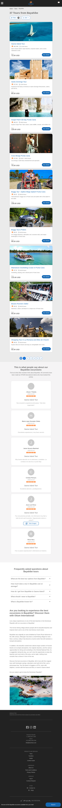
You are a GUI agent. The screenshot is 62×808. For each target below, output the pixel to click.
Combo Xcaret (31, 760)
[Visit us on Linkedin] (34, 728)
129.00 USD (15, 129)
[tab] (29, 39)
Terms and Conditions (31, 770)
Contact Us (31, 788)
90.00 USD (15, 313)
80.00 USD (15, 93)
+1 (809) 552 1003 (31, 735)
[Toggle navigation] (3, 3)
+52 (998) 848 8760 (31, 739)
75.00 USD (15, 165)
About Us (31, 767)
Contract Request (31, 781)
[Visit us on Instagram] (31, 728)
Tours (15, 8)
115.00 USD (15, 277)
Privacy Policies (31, 772)
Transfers (31, 756)
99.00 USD (15, 241)
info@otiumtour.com (31, 742)
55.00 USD (15, 349)
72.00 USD (15, 55)
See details (46, 54)
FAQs (31, 790)
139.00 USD (15, 203)
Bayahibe (21, 8)
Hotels (31, 758)
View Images (31, 523)
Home (11, 8)
